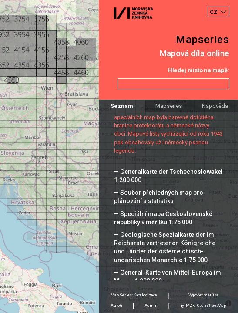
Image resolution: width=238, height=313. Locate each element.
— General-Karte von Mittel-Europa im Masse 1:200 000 (167, 276)
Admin (151, 305)
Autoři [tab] (116, 305)
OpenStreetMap (211, 305)
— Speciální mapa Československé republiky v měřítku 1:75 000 (163, 218)
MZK (190, 305)
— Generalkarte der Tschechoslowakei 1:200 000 (168, 175)
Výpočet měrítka (203, 295)
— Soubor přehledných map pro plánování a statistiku (158, 196)
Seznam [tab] (122, 106)
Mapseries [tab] (168, 106)
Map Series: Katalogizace (134, 295)
